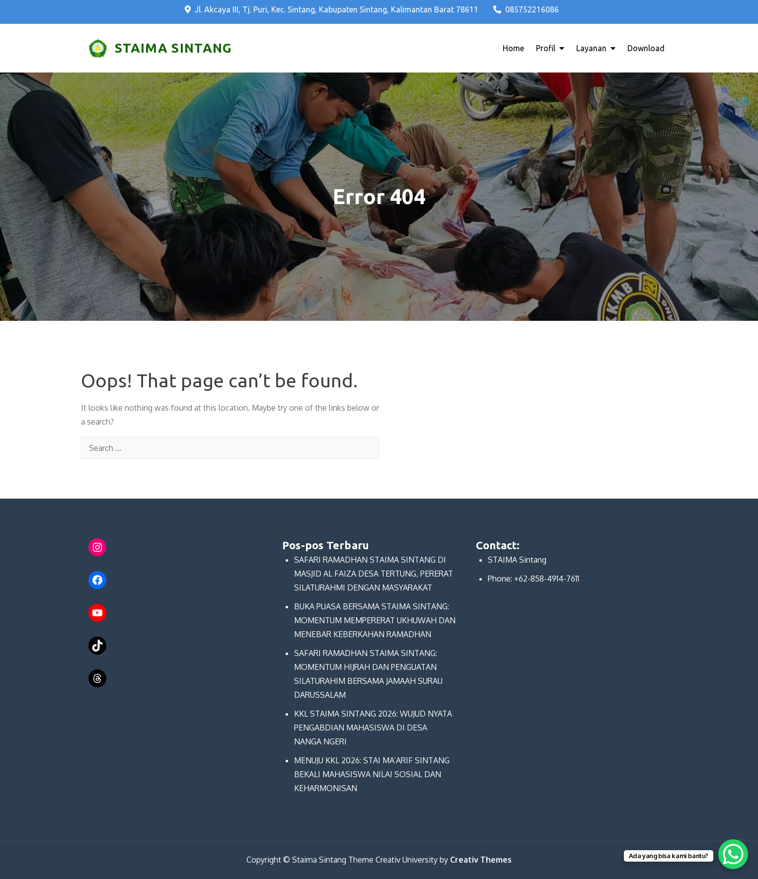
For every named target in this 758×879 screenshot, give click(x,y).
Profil (545, 48)
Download (646, 48)
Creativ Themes (481, 860)
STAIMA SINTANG (173, 48)
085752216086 (526, 9)
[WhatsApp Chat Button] (733, 854)
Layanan (591, 48)
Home (513, 48)
